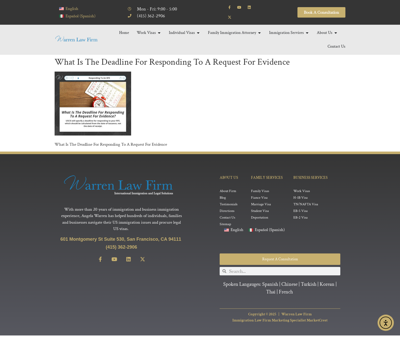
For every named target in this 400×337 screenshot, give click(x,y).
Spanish (270, 285)
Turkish (308, 285)
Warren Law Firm (296, 315)
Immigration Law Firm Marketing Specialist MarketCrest (280, 321)
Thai (271, 293)
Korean (327, 285)
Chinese (289, 285)
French (286, 293)
